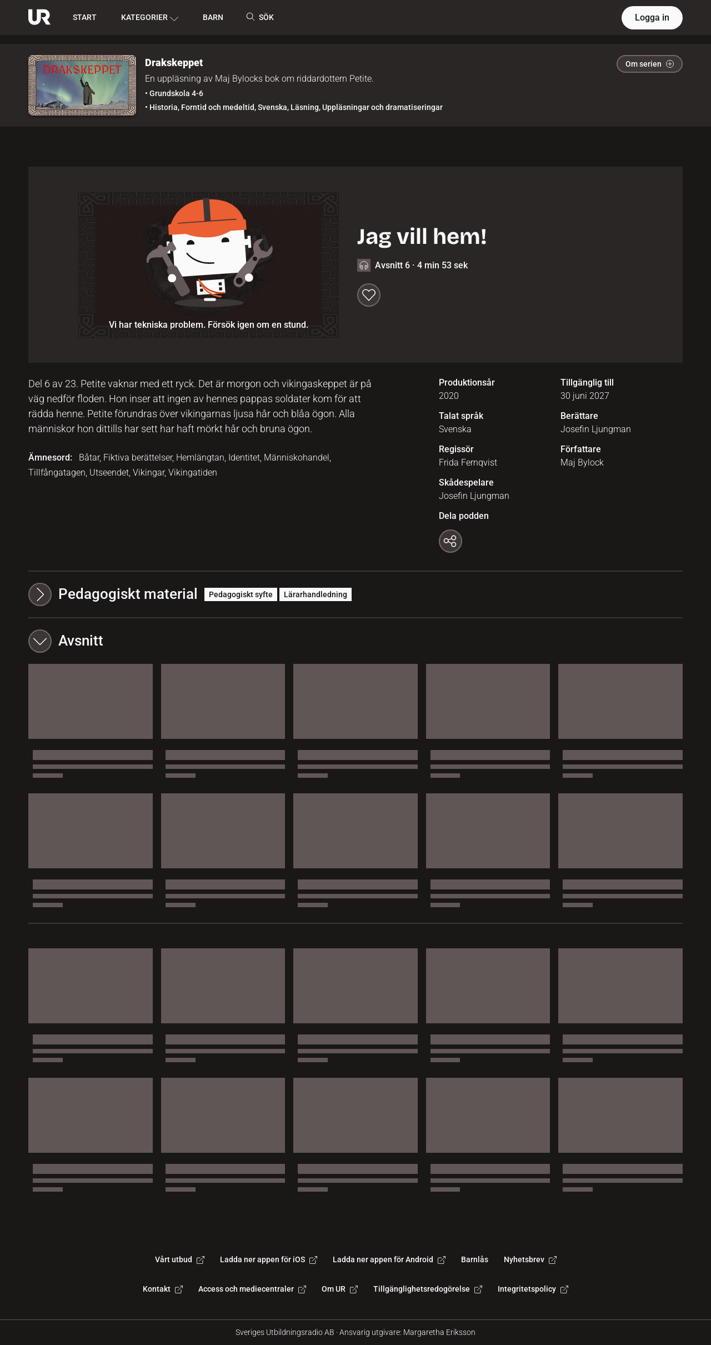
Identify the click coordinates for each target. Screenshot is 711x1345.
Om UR (340, 1288)
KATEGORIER (149, 18)
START (85, 17)
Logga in (652, 17)
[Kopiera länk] (450, 541)
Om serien (649, 63)
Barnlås (474, 1259)
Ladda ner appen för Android (389, 1259)
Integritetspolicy (533, 1288)
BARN (213, 17)
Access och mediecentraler (252, 1288)
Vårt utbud (179, 1259)
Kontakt (163, 1288)
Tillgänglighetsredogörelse (427, 1288)
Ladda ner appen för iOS (268, 1259)
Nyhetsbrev (530, 1259)
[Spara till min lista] (368, 295)
